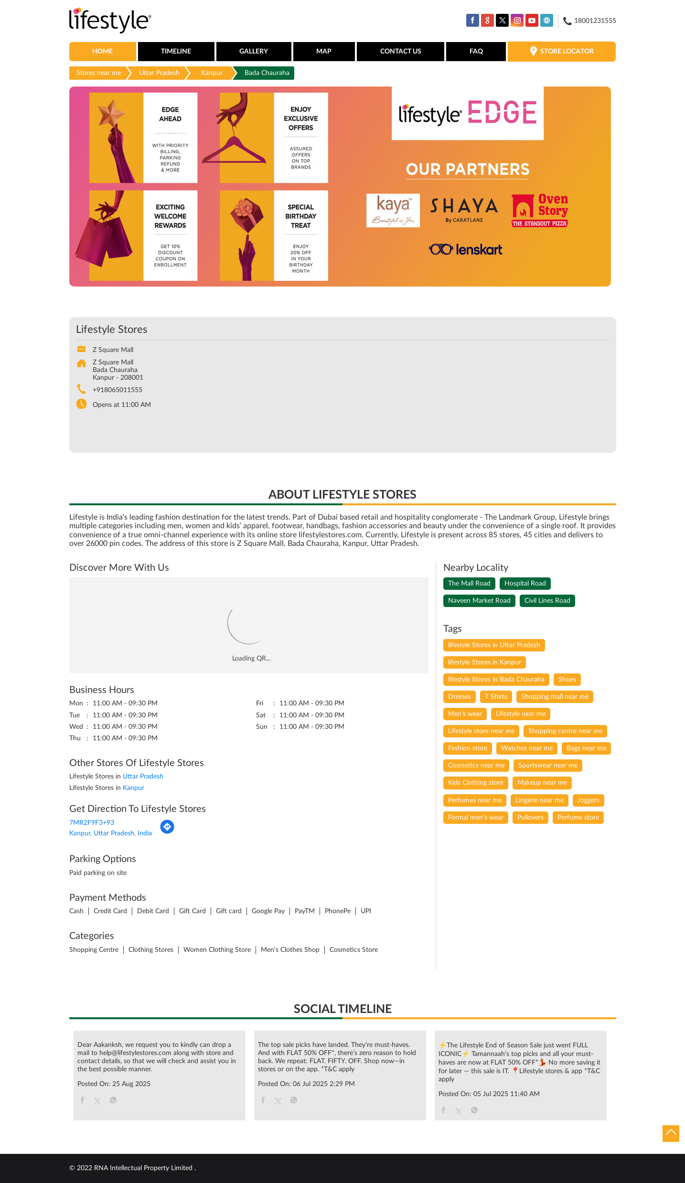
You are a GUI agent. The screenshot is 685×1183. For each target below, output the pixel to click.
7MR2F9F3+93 (91, 823)
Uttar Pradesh (159, 73)
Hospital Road (525, 583)
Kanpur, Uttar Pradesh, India (110, 833)
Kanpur (212, 73)
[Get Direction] (167, 832)
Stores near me (98, 73)
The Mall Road (469, 583)
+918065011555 (117, 390)
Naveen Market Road (479, 600)
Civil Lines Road (547, 600)
